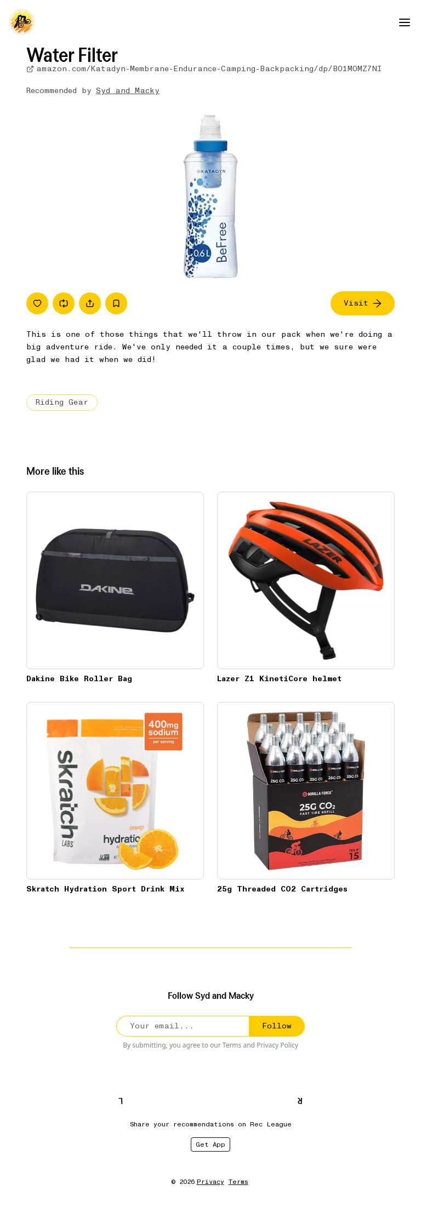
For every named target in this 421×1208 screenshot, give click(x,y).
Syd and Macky (128, 90)
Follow (277, 1026)
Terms (232, 1045)
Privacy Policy (277, 1045)
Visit (363, 303)
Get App (210, 1144)
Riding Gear (62, 402)
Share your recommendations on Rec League (211, 1124)
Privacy (210, 1182)
